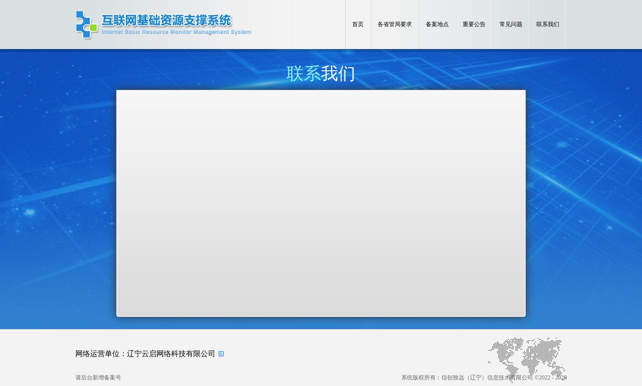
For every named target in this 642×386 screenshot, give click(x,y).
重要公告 (474, 24)
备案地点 (437, 24)
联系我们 (547, 24)
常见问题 (511, 24)
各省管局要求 (395, 24)
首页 (358, 24)
